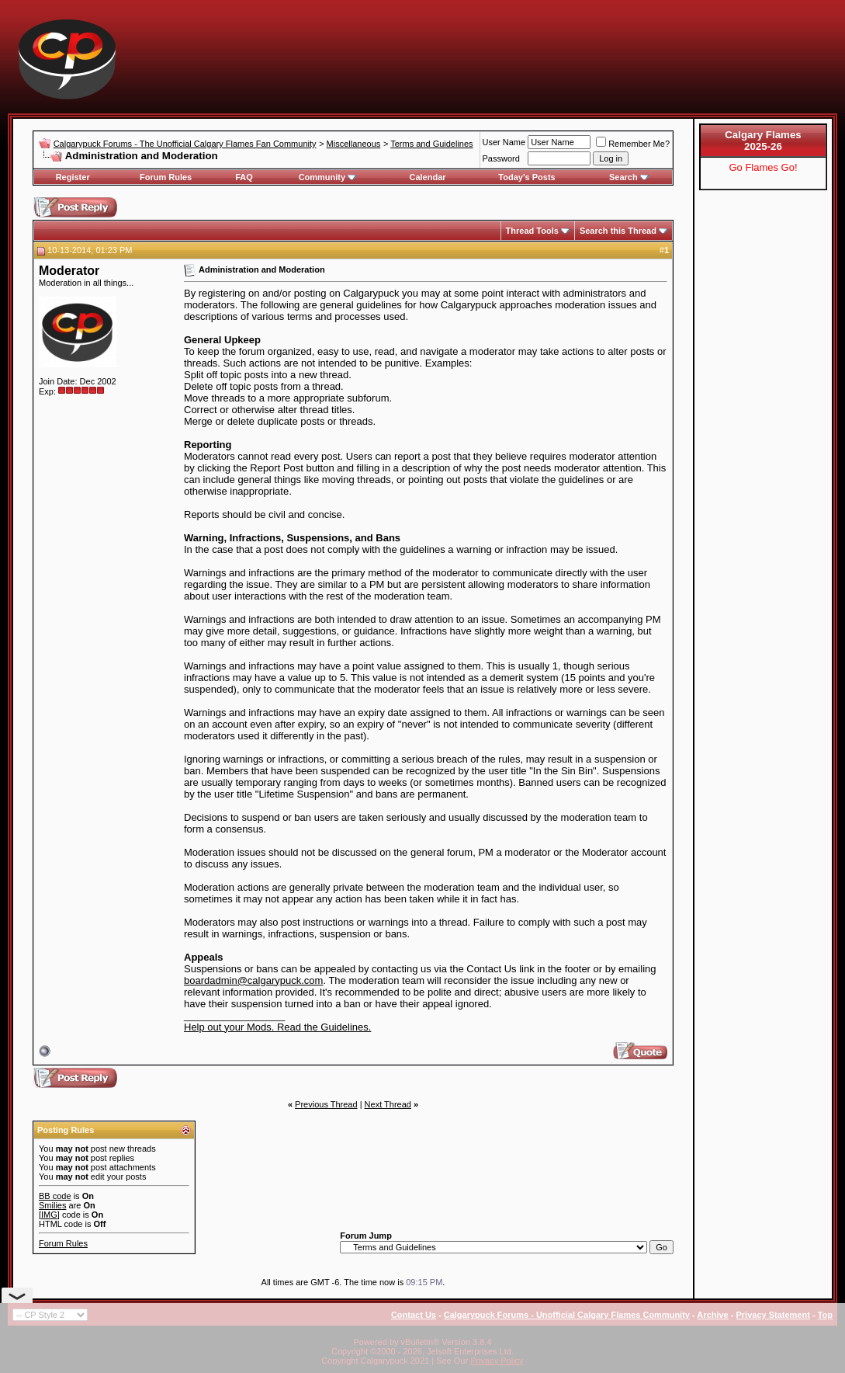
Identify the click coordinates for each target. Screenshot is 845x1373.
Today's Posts (526, 177)
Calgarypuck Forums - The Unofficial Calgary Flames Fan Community (185, 143)
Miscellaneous (354, 143)
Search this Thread (618, 230)
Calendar (427, 177)
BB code (55, 1196)
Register (73, 177)
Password (501, 158)
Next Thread (388, 1104)
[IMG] (49, 1214)
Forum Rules (166, 177)
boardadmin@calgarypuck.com (253, 980)
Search (629, 177)
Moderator (69, 270)
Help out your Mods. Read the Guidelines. (277, 1027)
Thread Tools (532, 230)
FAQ (244, 177)
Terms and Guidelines (431, 143)
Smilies (52, 1205)
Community (328, 177)
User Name (504, 142)
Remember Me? (633, 143)
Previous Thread (326, 1104)
